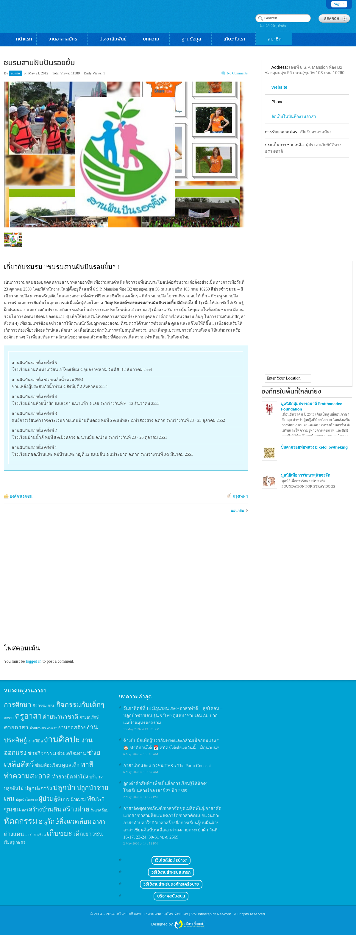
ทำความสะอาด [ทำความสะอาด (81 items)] (27, 776)
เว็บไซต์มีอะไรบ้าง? (171, 860)
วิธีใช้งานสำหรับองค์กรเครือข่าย (171, 884)
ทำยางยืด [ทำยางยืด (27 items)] (62, 777)
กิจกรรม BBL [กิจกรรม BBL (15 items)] (44, 705)
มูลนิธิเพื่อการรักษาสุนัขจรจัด (305, 475)
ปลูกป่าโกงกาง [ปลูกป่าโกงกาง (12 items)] (27, 800)
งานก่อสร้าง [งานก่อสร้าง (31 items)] (72, 727)
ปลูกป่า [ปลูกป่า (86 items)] (64, 787)
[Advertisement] (126, 586)
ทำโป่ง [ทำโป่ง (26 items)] (81, 777)
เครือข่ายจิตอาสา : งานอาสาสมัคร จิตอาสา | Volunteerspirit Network (173, 914)
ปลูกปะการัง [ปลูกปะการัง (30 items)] (38, 788)
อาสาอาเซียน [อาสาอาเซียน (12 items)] (35, 835)
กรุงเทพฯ (240, 496)
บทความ (154, 38)
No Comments (237, 73)
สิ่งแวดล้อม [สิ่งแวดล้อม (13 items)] (99, 810)
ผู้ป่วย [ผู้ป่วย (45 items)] (46, 798)
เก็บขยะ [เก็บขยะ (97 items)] (59, 833)
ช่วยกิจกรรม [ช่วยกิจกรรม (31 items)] (42, 753)
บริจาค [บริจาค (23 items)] (96, 776)
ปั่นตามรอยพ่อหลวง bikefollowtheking (314, 447)
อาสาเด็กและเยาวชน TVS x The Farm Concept (167, 765)
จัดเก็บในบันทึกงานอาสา (293, 116)
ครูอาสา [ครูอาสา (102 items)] (28, 716)
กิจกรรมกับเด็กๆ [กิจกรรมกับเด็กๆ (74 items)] (80, 704)
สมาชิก (278, 38)
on (25, 73)
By (6, 73)
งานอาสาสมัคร (66, 38)
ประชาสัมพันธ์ (113, 38)
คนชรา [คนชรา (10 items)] (9, 717)
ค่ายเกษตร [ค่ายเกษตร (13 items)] (37, 728)
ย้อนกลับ (237, 510)
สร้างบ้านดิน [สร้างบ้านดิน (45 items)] (45, 809)
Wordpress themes (189, 924)
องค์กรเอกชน (21, 496)
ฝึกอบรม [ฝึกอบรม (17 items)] (78, 799)
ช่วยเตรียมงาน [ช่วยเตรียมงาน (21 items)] (71, 753)
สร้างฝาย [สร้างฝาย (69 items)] (76, 809)
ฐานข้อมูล (194, 38)
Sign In (339, 4)
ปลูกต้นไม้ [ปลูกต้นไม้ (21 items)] (14, 788)
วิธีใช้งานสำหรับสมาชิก (171, 872)
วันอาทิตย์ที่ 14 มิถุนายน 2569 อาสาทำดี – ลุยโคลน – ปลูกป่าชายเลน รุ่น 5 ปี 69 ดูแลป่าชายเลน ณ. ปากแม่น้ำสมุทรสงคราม (172, 715)
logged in (34, 661)
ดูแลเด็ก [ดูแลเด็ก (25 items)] (70, 765)
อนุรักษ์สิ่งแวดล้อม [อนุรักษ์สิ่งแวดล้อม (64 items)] (65, 821)
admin (16, 73)
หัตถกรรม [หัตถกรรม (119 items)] (21, 821)
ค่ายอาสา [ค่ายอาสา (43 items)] (16, 727)
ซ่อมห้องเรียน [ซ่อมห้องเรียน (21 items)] (48, 765)
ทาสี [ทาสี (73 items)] (87, 764)
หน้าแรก (24, 38)
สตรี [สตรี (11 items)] (25, 810)
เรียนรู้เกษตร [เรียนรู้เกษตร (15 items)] (14, 842)
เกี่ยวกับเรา (237, 38)
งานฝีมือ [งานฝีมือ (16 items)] (35, 741)
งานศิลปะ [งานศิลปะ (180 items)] (62, 739)
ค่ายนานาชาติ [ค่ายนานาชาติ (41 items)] (60, 717)
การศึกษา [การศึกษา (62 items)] (18, 704)
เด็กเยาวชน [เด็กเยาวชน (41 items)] (88, 834)
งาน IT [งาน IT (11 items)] (52, 728)
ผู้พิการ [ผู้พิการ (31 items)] (62, 799)
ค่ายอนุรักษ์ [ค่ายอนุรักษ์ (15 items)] (89, 717)
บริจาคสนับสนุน (171, 896)
